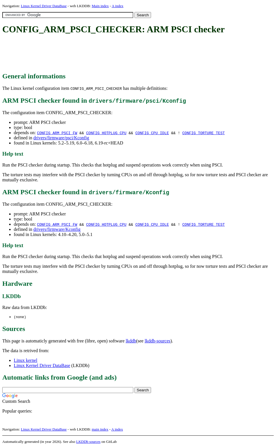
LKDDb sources (88, 442)
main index (100, 429)
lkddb (131, 341)
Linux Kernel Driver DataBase (44, 6)
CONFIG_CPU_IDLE (152, 132)
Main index (100, 6)
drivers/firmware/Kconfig (56, 229)
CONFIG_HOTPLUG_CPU (106, 132)
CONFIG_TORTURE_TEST (203, 132)
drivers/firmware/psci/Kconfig (61, 137)
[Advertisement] (106, 54)
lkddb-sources (158, 341)
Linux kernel (25, 360)
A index (118, 6)
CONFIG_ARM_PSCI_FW (57, 132)
